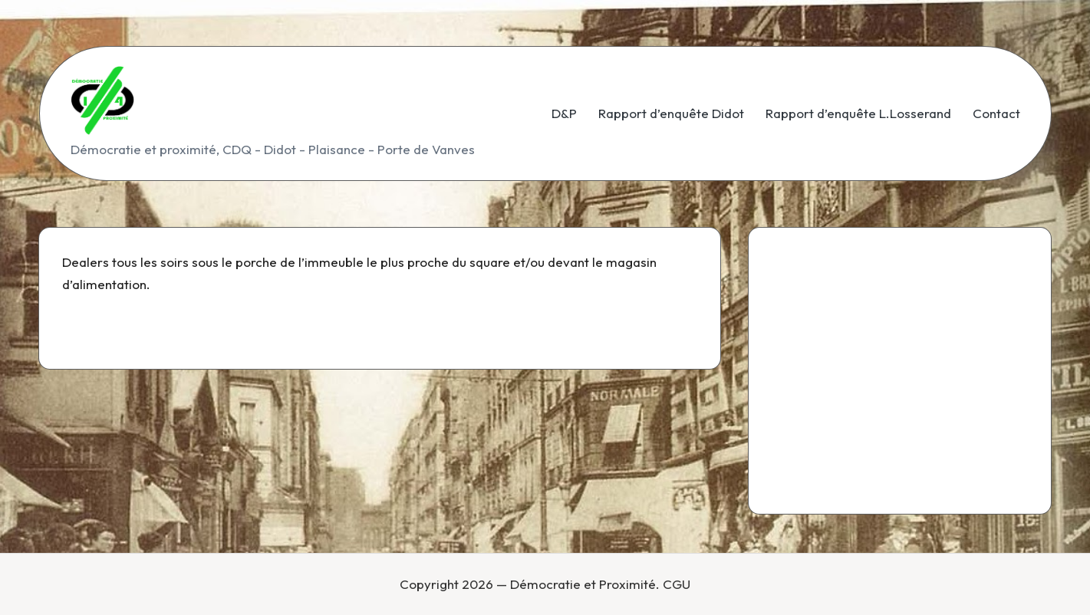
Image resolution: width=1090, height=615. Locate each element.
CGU (676, 584)
